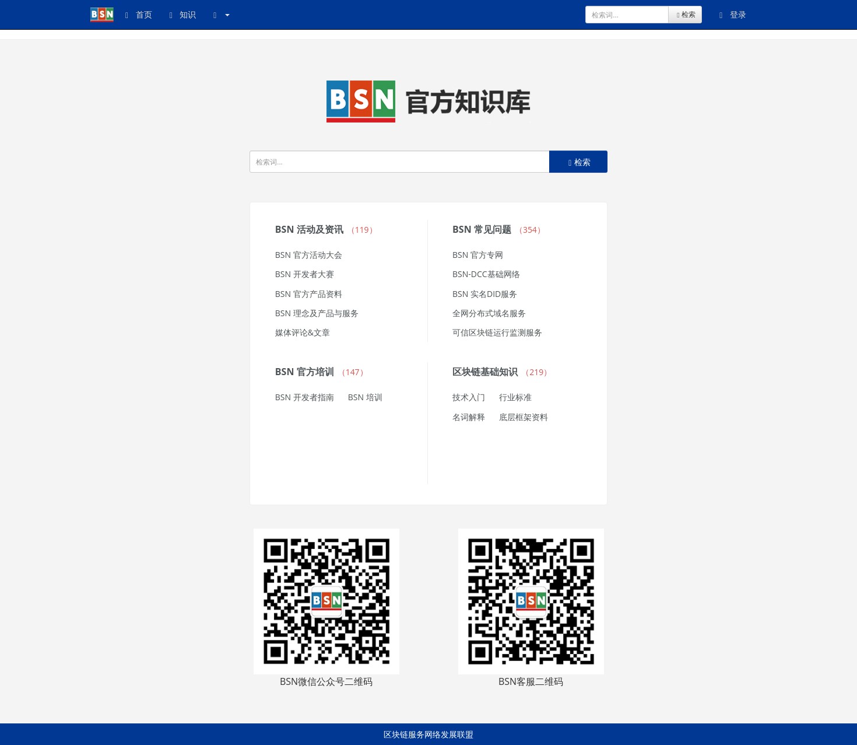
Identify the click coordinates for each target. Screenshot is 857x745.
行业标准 (515, 397)
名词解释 (468, 416)
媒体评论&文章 (302, 332)
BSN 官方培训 (321, 371)
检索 (685, 14)
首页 (138, 14)
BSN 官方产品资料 (308, 293)
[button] (221, 14)
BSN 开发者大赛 (304, 273)
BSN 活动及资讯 (326, 229)
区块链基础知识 (502, 371)
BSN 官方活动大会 (308, 254)
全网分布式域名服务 (489, 313)
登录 (732, 14)
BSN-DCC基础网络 (486, 273)
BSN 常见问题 (498, 229)
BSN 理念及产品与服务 (317, 313)
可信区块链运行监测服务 (497, 332)
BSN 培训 (365, 397)
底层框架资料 (523, 416)
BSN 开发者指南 (304, 397)
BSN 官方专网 (477, 254)
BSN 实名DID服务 (484, 293)
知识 (183, 14)
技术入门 (468, 397)
